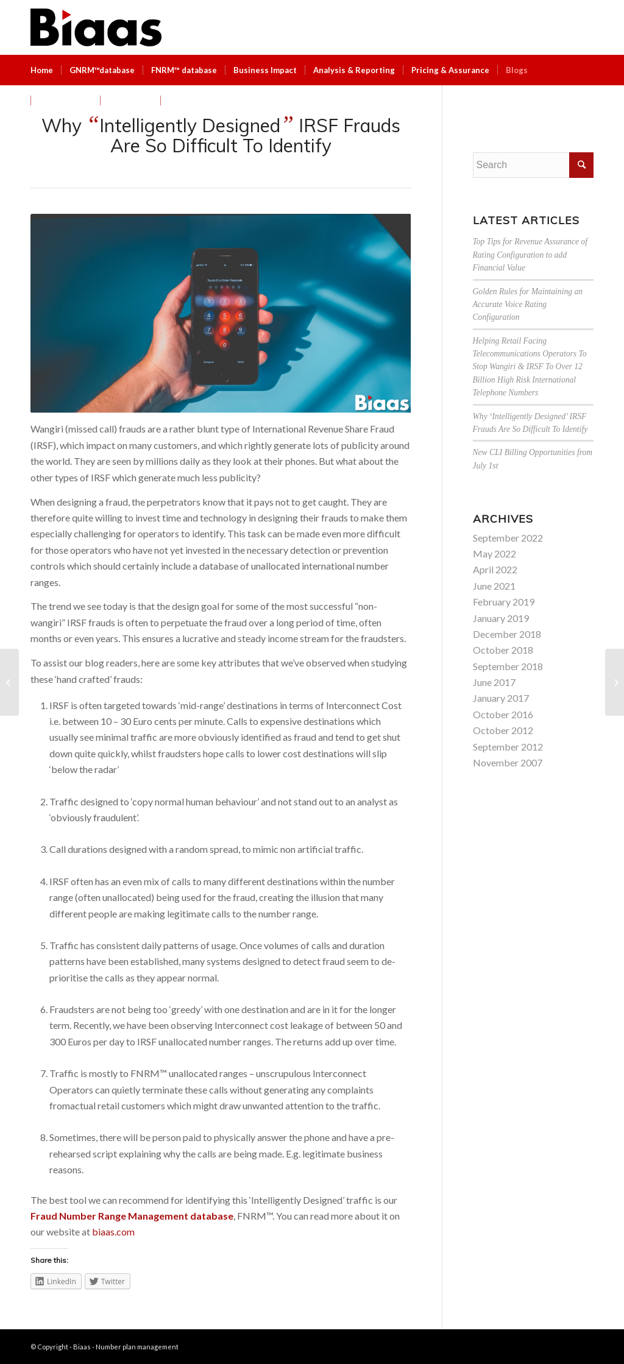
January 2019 (501, 618)
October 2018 (503, 649)
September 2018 (508, 666)
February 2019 (503, 601)
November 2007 (507, 762)
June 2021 (494, 586)
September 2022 (508, 537)
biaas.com (113, 1231)
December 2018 (507, 634)
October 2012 (503, 730)
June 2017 (494, 682)
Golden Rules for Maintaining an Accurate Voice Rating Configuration (528, 304)
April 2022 (495, 569)
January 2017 (501, 698)
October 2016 (503, 714)
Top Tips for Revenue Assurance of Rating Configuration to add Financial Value (530, 254)
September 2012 (508, 746)
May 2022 (494, 553)
